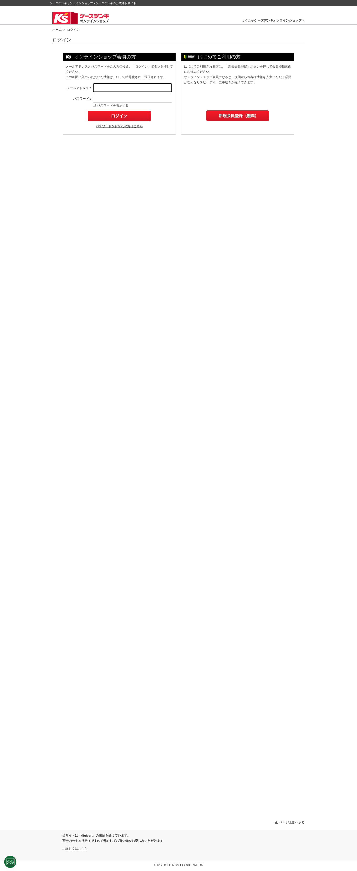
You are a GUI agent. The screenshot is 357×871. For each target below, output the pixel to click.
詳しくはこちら (76, 848)
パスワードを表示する (111, 105)
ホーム (57, 30)
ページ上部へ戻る (292, 822)
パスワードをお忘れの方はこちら (119, 126)
